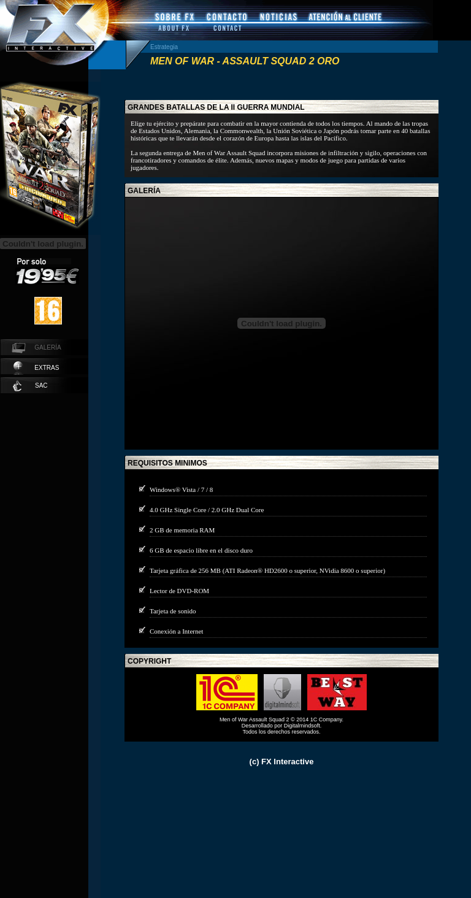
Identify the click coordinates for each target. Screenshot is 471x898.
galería (144, 190)
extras (36, 368)
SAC (30, 385)
